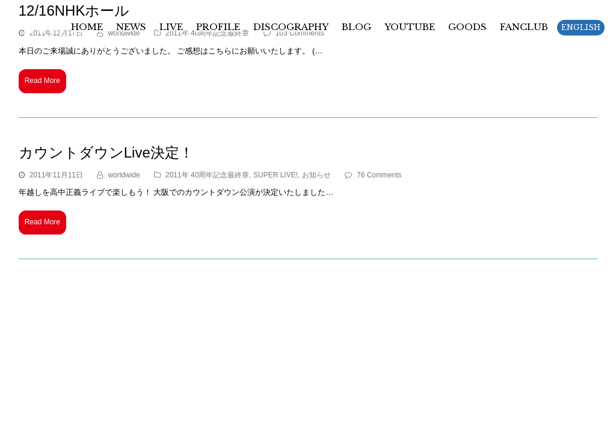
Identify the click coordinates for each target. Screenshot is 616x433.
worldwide (124, 175)
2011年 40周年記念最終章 (207, 175)
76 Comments (379, 175)
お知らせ (316, 175)
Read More (42, 80)
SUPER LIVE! (275, 175)
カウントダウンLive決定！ (106, 152)
